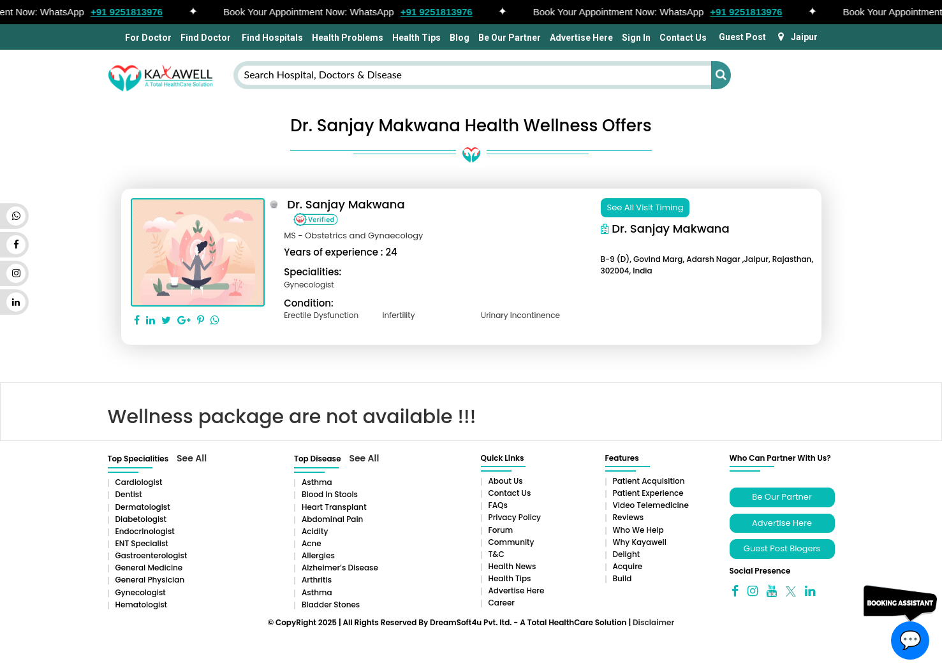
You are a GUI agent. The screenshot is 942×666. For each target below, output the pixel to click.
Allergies (318, 555)
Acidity (315, 531)
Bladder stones (331, 604)
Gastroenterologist (151, 555)
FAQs (498, 505)
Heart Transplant (334, 507)
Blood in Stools (330, 494)
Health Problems (347, 38)
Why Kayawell (639, 542)
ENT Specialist (141, 543)
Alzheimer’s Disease (340, 567)
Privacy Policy (515, 517)
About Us (506, 480)
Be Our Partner (509, 38)
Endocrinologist (145, 531)
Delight (626, 554)
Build (622, 578)
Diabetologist (140, 519)
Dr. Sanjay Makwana (346, 204)
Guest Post (742, 37)
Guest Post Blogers (782, 548)
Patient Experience (648, 493)
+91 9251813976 (131, 11)
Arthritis (317, 579)
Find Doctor (205, 38)
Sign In (636, 38)
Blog (459, 38)
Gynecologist (140, 592)
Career (502, 602)
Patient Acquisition (649, 480)
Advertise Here (581, 38)
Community (511, 542)
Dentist (128, 494)
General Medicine (149, 567)
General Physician (150, 579)
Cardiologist (139, 482)
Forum (501, 530)
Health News (512, 566)
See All (192, 458)
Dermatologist (142, 507)
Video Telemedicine (651, 505)
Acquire (628, 566)
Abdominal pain (332, 519)
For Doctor (147, 38)
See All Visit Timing (645, 207)
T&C (496, 554)
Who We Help (638, 530)
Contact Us (683, 38)
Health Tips (416, 38)
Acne (311, 543)
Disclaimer (653, 622)
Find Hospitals (271, 38)
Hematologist (141, 604)
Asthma (317, 482)
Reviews (628, 517)
